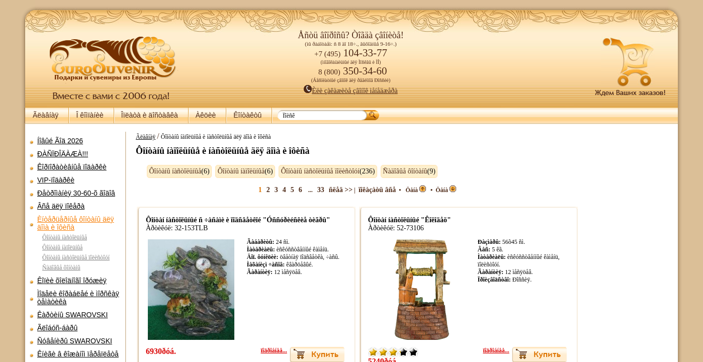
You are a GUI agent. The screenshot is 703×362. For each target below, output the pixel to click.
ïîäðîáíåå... (260, 350)
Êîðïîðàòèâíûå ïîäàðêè (72, 167)
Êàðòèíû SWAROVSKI (72, 315)
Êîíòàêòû (247, 115)
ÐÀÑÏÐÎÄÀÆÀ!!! (62, 154)
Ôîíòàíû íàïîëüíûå (62, 247)
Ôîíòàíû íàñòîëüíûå (64, 237)
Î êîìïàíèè (89, 115)
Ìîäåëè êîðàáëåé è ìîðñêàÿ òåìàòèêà (78, 298)
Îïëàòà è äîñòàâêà (149, 115)
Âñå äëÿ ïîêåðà (60, 206)
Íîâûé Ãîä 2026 (60, 141)
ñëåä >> (327, 190)
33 (307, 190)
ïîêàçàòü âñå (364, 190)
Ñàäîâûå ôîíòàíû (61, 267)
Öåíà (402, 190)
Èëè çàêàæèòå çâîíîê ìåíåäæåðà (351, 91)
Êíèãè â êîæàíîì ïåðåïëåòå (78, 354)
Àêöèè (206, 115)
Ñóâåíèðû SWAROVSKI (74, 341)
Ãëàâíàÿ (45, 115)
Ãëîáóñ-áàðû (57, 328)
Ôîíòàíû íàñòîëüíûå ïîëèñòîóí (76, 257)
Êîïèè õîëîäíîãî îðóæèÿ (72, 281)
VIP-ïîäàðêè (55, 180)
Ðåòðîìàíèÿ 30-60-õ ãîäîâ (76, 193)
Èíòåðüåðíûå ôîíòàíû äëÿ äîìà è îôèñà (75, 223)
